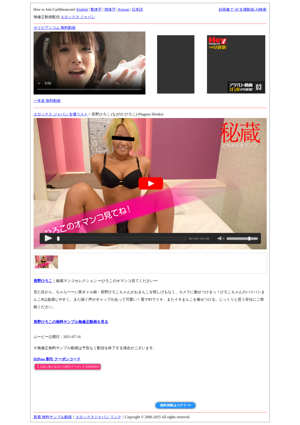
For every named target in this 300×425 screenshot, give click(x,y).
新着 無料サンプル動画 (53, 417)
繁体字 (96, 9)
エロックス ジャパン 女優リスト (61, 114)
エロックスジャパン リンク (98, 417)
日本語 (137, 9)
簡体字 (110, 9)
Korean (123, 9)
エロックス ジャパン (78, 17)
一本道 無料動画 (47, 101)
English (82, 9)
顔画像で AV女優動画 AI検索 (243, 9)
